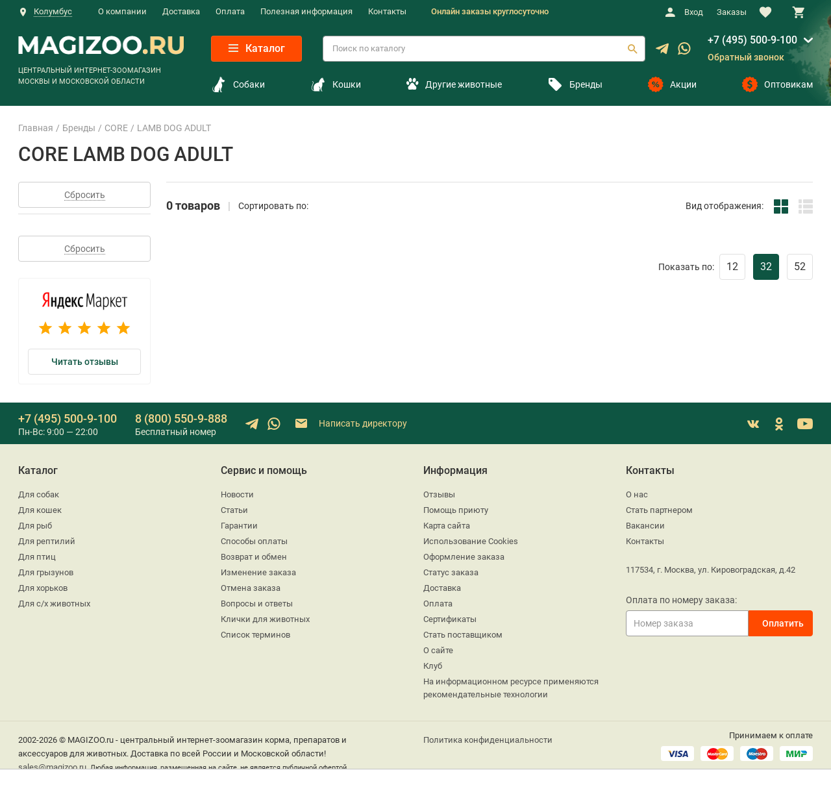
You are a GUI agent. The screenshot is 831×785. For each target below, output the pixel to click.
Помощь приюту (455, 510)
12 (732, 266)
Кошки (335, 84)
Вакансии (645, 525)
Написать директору (350, 423)
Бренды (574, 84)
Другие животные (453, 84)
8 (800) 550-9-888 (181, 418)
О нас (637, 494)
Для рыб (35, 525)
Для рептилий (46, 541)
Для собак (38, 494)
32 (766, 266)
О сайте (438, 650)
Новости (237, 494)
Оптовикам (777, 84)
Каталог (257, 48)
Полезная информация (306, 11)
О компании (122, 11)
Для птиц (37, 557)
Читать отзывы (84, 361)
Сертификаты (450, 619)
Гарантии (239, 525)
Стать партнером (659, 510)
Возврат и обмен (254, 557)
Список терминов (255, 635)
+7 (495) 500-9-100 (752, 40)
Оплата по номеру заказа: (681, 600)
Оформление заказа (463, 557)
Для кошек (40, 510)
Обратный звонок (746, 57)
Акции (672, 84)
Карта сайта (446, 525)
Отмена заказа (250, 588)
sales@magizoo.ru (52, 767)
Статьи (234, 510)
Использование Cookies (470, 541)
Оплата (230, 11)
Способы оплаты (254, 541)
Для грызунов (45, 572)
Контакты (387, 11)
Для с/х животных (54, 603)
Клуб (432, 666)
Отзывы (439, 494)
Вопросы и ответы (257, 603)
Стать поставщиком (462, 635)
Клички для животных (265, 619)
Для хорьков (43, 588)
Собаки (238, 84)
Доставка (181, 11)
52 (800, 266)
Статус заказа (450, 572)
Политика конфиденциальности (487, 740)
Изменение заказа (258, 572)
